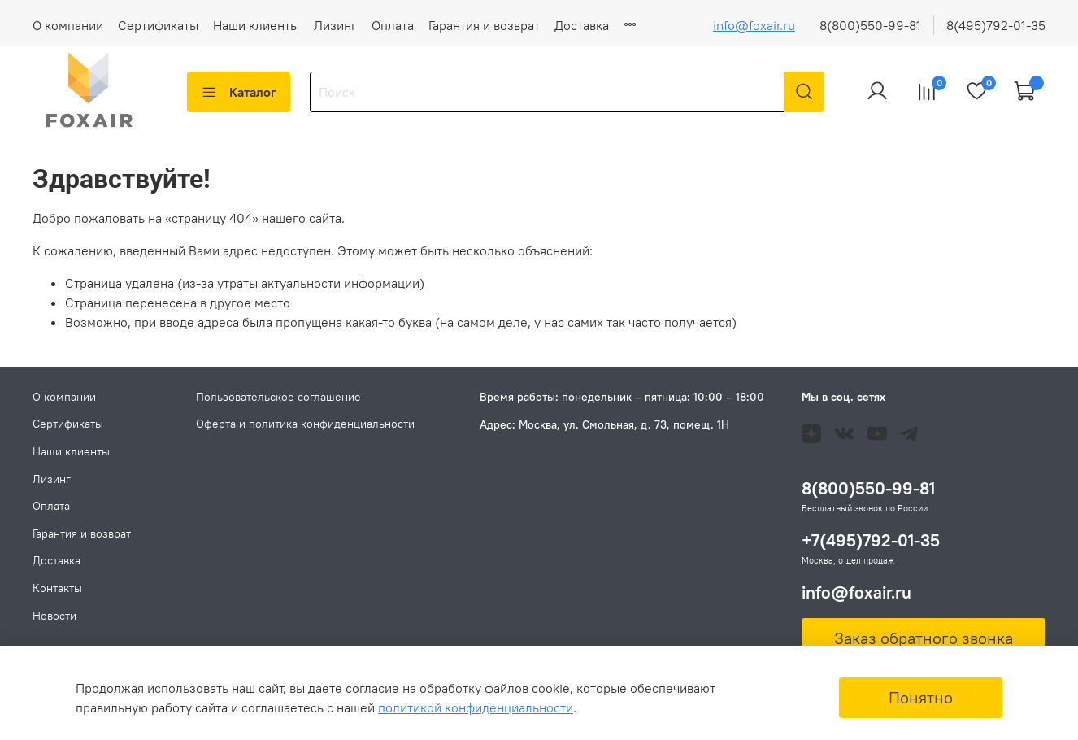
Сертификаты (158, 25)
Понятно (921, 697)
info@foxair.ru (754, 25)
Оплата (393, 25)
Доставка (581, 25)
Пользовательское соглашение (278, 397)
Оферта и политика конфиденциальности (305, 424)
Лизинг (335, 25)
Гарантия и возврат (484, 25)
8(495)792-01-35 (995, 25)
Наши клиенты (256, 25)
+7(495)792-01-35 (871, 541)
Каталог (238, 92)
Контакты (57, 588)
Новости (54, 615)
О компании (68, 25)
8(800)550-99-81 (870, 25)
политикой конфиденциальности (475, 707)
